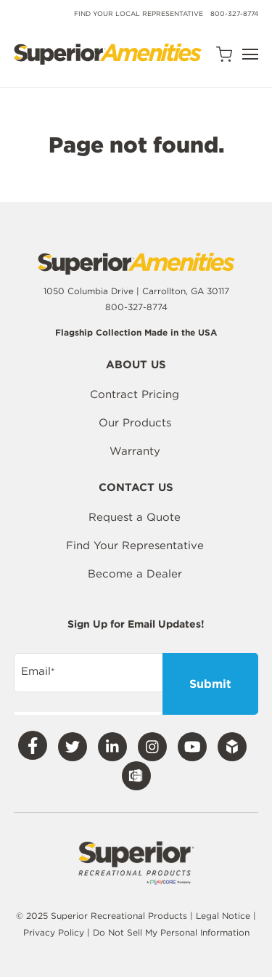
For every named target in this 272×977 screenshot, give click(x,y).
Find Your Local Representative (138, 13)
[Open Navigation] (250, 54)
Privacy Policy (55, 932)
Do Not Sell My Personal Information (171, 932)
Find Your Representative (135, 545)
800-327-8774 (234, 13)
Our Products (135, 422)
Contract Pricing (134, 394)
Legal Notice (223, 915)
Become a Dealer (135, 573)
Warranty (135, 451)
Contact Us (136, 488)
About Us (136, 365)
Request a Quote (134, 517)
